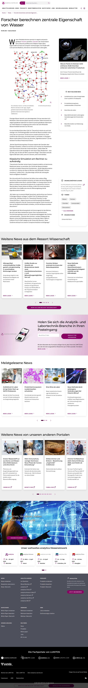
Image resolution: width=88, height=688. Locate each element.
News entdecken (6, 581)
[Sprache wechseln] (84, 8)
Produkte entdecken (46, 581)
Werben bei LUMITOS (7, 673)
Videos (3, 626)
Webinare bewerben (26, 613)
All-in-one (24, 637)
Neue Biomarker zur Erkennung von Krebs (73, 125)
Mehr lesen (43, 349)
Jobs (22, 634)
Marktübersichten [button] (34, 8)
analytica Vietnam (27, 595)
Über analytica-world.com (35, 673)
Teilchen (23, 41)
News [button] (17, 8)
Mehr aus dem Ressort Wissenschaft (44, 307)
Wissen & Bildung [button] (62, 8)
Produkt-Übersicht (45, 587)
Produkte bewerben (46, 584)
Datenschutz (20, 678)
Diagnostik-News (17, 538)
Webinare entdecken (27, 610)
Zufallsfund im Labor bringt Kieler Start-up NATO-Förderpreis (74, 97)
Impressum (4, 678)
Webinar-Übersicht (26, 616)
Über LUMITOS (20, 673)
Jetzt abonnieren (75, 592)
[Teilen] (81, 8)
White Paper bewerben (7, 613)
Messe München (26, 584)
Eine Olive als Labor (70, 110)
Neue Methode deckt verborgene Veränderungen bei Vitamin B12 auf (74, 117)
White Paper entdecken (8, 610)
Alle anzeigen (67, 211)
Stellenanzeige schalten (47, 613)
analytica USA (26, 601)
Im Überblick (24, 581)
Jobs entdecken (44, 610)
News (22, 626)
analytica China (26, 589)
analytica (24, 587)
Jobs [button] (53, 8)
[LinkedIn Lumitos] (86, 678)
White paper (24, 631)
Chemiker (35, 41)
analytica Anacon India (28, 592)
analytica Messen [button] (8, 8)
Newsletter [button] (73, 8)
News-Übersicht (5, 587)
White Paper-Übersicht (8, 616)
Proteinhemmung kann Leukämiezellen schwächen (72, 104)
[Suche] (49, 3)
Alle (22, 3)
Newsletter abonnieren (72, 336)
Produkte (23, 629)
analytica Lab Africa (27, 598)
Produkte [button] (23, 8)
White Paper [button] (46, 8)
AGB (12, 678)
